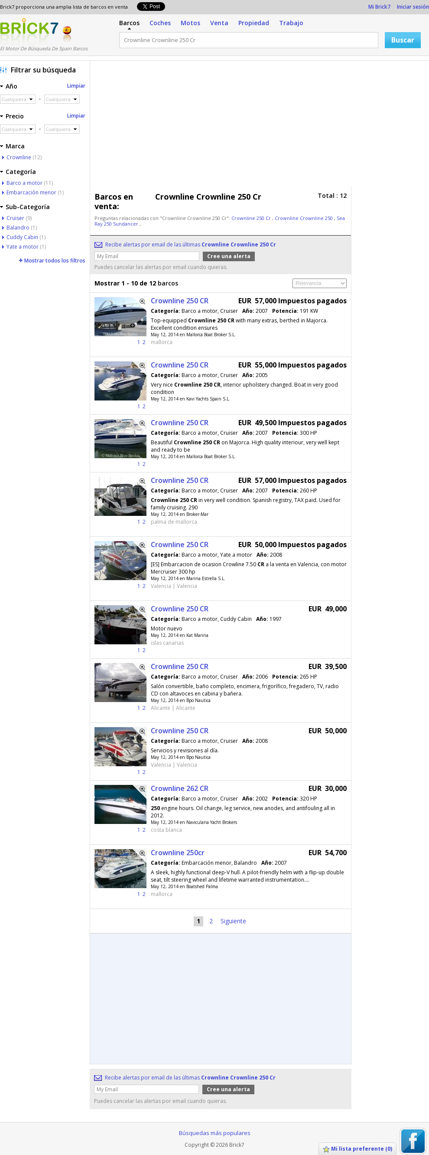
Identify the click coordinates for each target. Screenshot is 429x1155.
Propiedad (253, 23)
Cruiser (15, 218)
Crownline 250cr (178, 852)
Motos (190, 23)
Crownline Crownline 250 (304, 218)
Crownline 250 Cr (251, 218)
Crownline (18, 157)
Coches (160, 23)
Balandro (17, 227)
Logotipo (29, 31)
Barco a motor (24, 183)
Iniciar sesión (413, 6)
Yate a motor (22, 246)
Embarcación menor (31, 192)
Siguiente (233, 921)
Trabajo (291, 23)
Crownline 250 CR (179, 300)
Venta (219, 23)
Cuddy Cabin (22, 237)
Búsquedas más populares (214, 1133)
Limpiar (76, 85)
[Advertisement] (231, 126)
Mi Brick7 (379, 6)
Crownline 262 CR (179, 788)
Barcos (129, 23)
